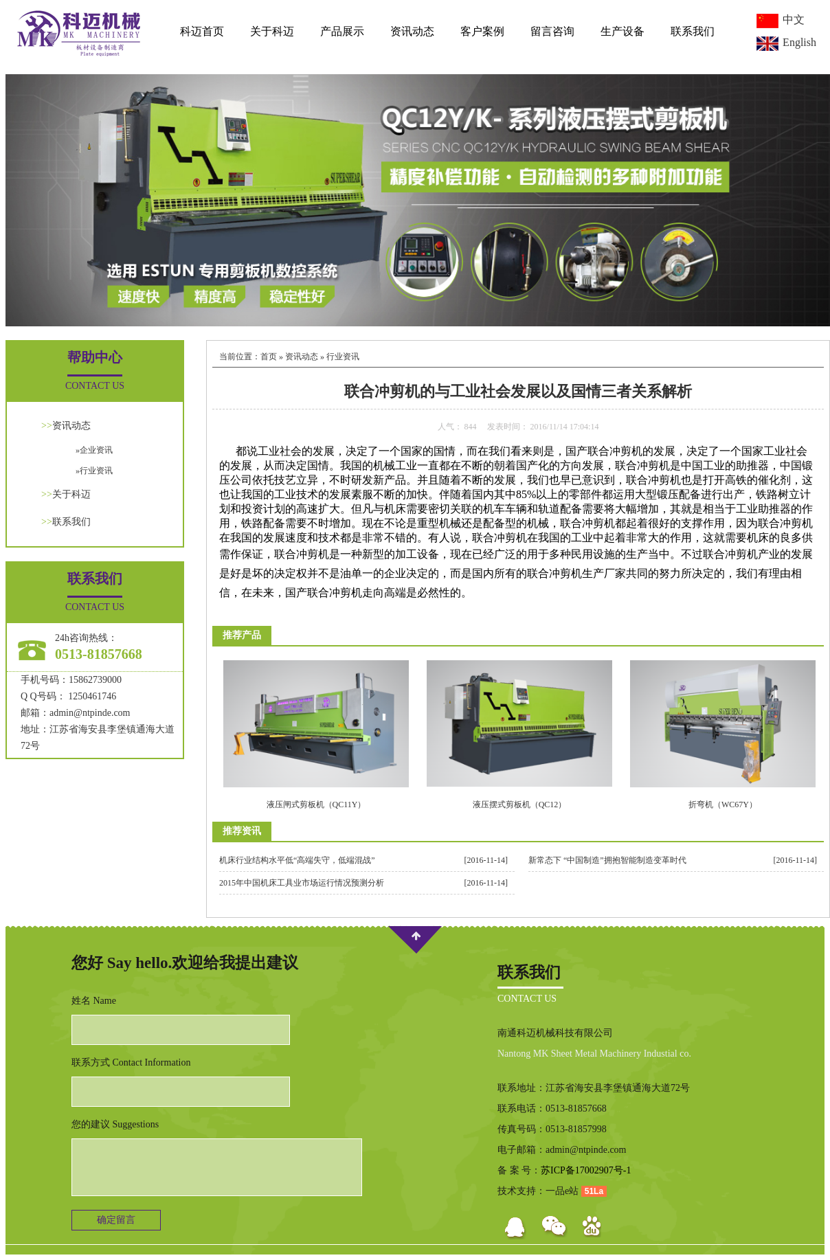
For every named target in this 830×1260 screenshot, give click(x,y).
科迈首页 (202, 31)
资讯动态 (412, 31)
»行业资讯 (94, 470)
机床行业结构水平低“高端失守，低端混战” (297, 860)
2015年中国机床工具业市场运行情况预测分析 (301, 883)
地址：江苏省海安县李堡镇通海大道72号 (98, 737)
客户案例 (482, 31)
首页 (268, 356)
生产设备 (622, 31)
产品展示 (342, 31)
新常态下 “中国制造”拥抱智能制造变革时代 (607, 860)
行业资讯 (342, 356)
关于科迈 (272, 31)
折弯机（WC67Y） (722, 804)
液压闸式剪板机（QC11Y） (316, 804)
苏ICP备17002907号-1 (586, 1170)
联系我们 (693, 31)
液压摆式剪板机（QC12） (520, 804)
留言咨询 (552, 31)
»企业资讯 (94, 450)
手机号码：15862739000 (71, 680)
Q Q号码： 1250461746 (68, 696)
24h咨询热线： (86, 638)
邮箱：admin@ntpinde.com (75, 713)
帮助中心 (94, 357)
